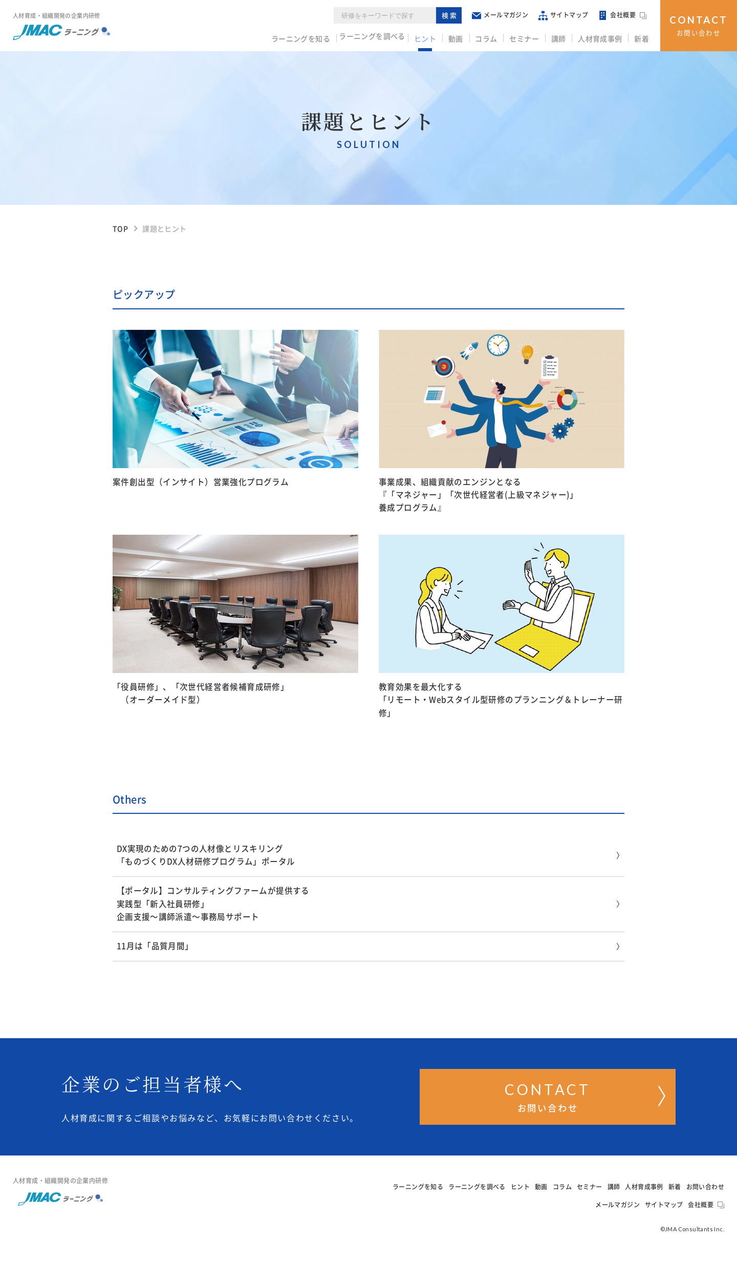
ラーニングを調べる (383, 36)
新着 (642, 36)
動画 (466, 36)
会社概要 (626, 15)
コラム (495, 36)
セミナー (531, 36)
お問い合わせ (698, 24)
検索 (453, 15)
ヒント (437, 36)
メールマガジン (503, 15)
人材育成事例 (603, 36)
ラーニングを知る (309, 36)
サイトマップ (567, 15)
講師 (563, 36)
